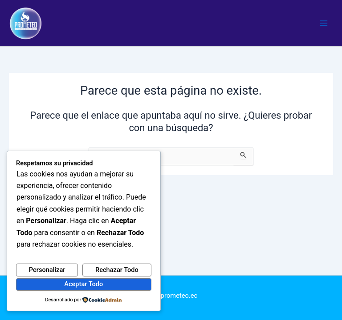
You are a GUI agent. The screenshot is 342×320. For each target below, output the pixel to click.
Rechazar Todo (116, 270)
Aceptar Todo (83, 284)
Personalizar (47, 270)
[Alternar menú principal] (323, 23)
